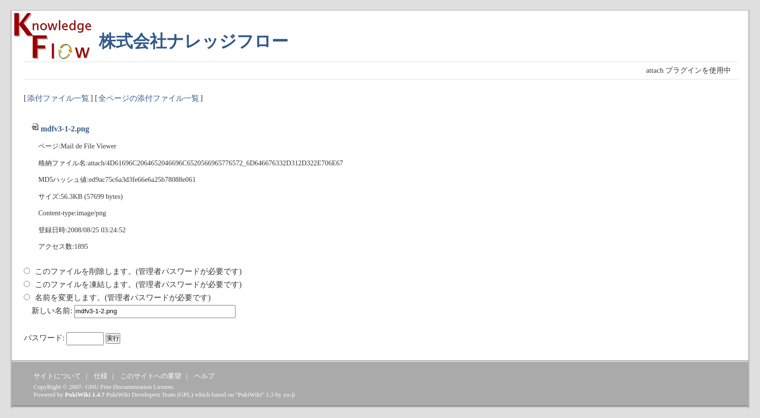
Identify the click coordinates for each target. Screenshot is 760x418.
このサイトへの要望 (150, 376)
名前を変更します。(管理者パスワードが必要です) (123, 297)
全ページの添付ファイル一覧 (148, 98)
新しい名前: (52, 310)
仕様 (101, 376)
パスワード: (44, 338)
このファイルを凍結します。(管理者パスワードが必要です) (138, 284)
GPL (185, 394)
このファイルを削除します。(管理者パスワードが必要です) (138, 271)
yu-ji (289, 394)
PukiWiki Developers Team (140, 394)
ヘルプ (204, 376)
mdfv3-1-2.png (60, 129)
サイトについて (57, 376)
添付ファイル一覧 (58, 98)
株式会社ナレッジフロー (193, 41)
